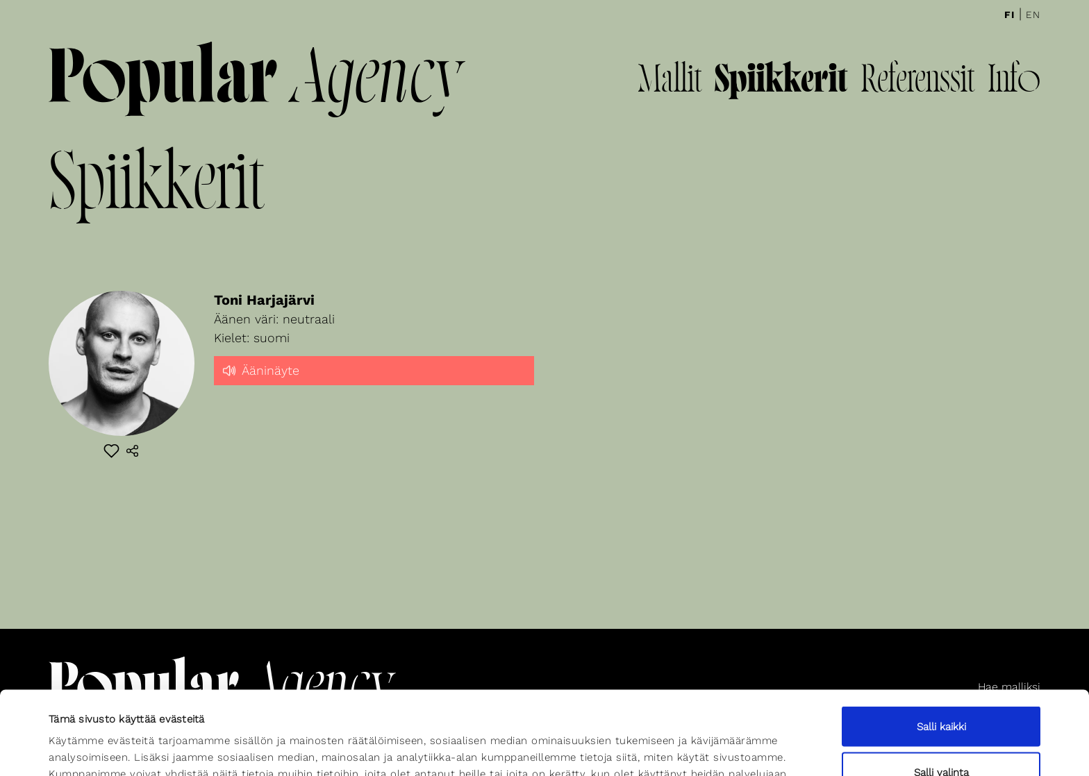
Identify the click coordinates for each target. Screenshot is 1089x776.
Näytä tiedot (609, 740)
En (1033, 14)
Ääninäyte (260, 369)
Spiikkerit (781, 82)
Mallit (669, 82)
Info (1014, 82)
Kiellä (941, 739)
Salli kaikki (941, 648)
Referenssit (917, 82)
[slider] (374, 382)
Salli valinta (941, 694)
